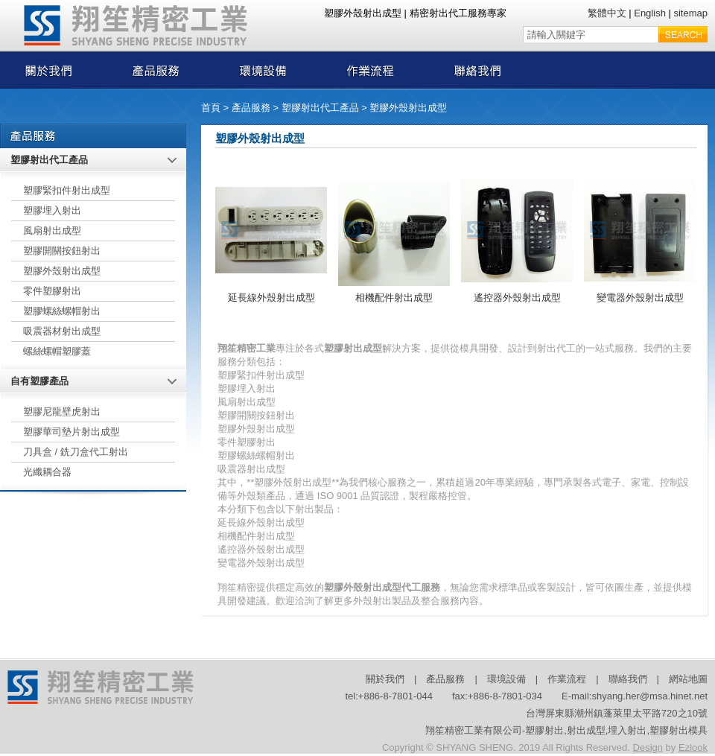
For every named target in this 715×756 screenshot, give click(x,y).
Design (648, 747)
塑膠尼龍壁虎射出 (62, 411)
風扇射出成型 (52, 230)
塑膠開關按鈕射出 (62, 250)
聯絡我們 (627, 678)
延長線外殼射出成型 (271, 297)
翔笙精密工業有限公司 (473, 730)
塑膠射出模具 (678, 730)
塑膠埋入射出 (52, 210)
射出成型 (586, 730)
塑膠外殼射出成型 (408, 107)
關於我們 (385, 678)
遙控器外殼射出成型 (517, 297)
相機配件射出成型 (394, 297)
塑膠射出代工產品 (320, 107)
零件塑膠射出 (52, 290)
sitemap (690, 13)
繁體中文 (607, 13)
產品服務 (251, 107)
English (650, 13)
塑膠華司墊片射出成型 (71, 431)
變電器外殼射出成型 (640, 297)
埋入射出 (627, 730)
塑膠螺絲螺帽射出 (62, 311)
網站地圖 (688, 678)
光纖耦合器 (47, 471)
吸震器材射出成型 (62, 331)
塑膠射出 (544, 730)
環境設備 (506, 678)
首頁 (210, 107)
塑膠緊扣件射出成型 (66, 190)
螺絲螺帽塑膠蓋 (57, 351)
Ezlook (693, 747)
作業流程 (566, 678)
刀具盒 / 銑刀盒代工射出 (75, 451)
